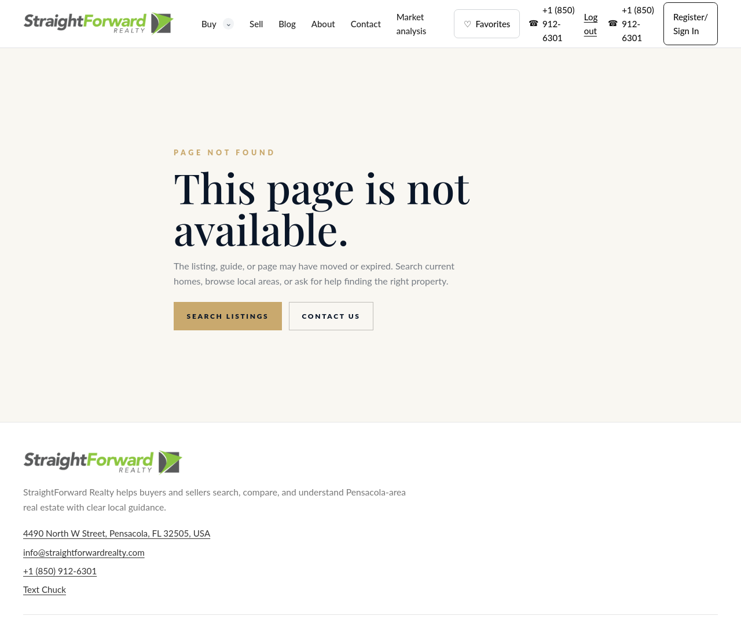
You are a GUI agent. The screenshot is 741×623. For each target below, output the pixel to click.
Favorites (487, 24)
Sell (256, 24)
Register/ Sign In (690, 24)
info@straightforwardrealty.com (84, 552)
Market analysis (411, 24)
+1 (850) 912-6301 (558, 24)
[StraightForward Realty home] (98, 23)
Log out (591, 24)
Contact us (331, 316)
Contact (366, 24)
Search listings (228, 316)
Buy (217, 23)
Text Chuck (44, 589)
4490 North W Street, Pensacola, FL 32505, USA (116, 533)
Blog (287, 24)
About (323, 24)
